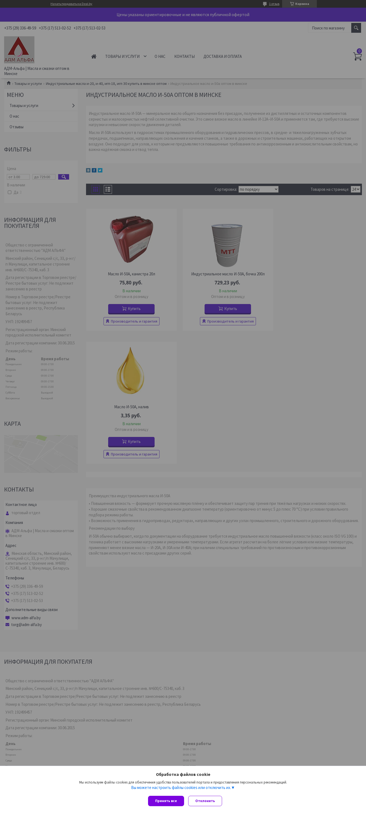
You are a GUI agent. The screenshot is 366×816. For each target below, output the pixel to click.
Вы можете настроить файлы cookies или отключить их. (181, 789)
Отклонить (206, 801)
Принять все (166, 801)
